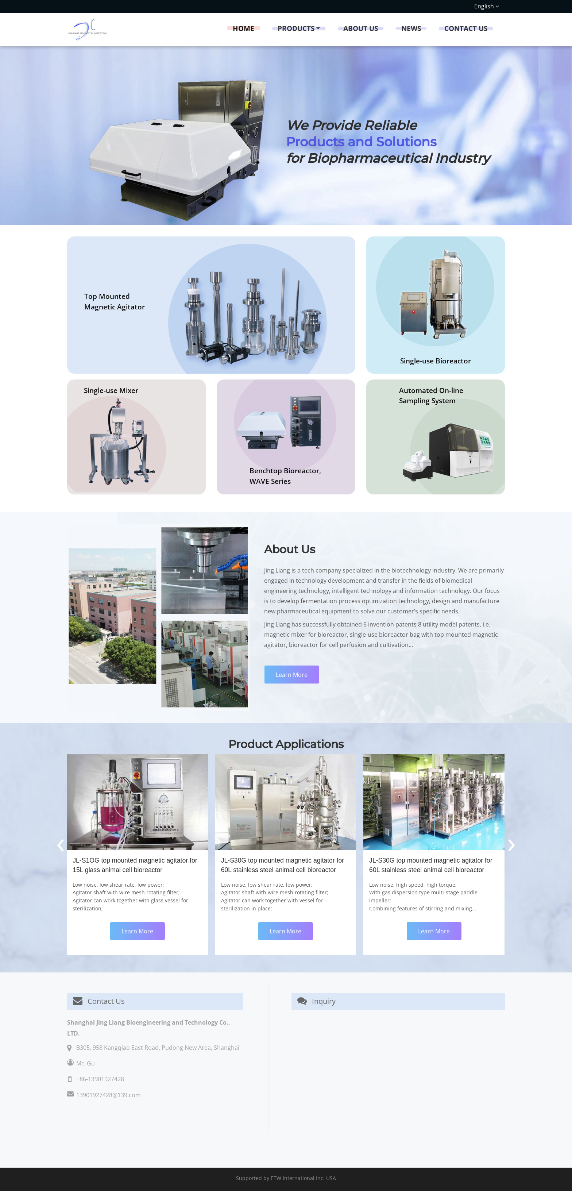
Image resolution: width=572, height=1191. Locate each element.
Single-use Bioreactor (435, 361)
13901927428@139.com (108, 1095)
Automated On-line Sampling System (431, 395)
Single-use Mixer (111, 390)
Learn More (292, 675)
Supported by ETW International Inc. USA (286, 1178)
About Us (360, 28)
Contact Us (465, 28)
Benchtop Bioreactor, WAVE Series (285, 476)
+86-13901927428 (100, 1079)
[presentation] (60, 842)
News (411, 28)
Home (243, 28)
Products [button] (296, 28)
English (486, 6)
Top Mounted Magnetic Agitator (114, 301)
